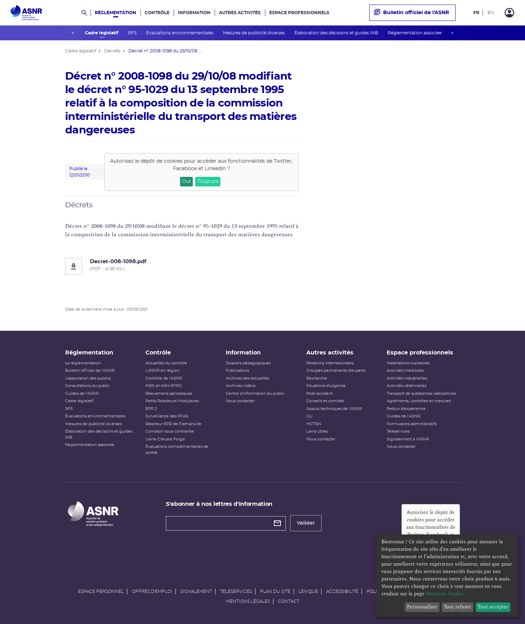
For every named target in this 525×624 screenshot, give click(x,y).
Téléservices (398, 431)
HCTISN (313, 424)
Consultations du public (87, 386)
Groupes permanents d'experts (335, 370)
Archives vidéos (240, 386)
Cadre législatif (100, 33)
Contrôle (157, 13)
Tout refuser (457, 607)
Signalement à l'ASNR (408, 439)
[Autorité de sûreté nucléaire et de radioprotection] (26, 12)
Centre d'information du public (255, 393)
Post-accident (319, 393)
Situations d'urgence (326, 386)
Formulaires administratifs (412, 424)
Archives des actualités (247, 378)
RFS (131, 33)
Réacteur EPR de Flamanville (173, 424)
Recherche (316, 378)
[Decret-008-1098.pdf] (182, 266)
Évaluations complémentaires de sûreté (176, 450)
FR (476, 13)
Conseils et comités (325, 401)
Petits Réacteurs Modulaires (172, 401)
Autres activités (240, 13)
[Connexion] (509, 13)
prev (73, 32)
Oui (186, 181)
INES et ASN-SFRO (163, 386)
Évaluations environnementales (178, 33)
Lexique (308, 591)
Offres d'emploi (152, 591)
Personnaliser (422, 607)
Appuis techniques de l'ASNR (334, 409)
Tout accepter (493, 607)
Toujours (208, 181)
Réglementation (115, 13)
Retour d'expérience (406, 409)
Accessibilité (342, 591)
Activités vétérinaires (406, 386)
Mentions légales (248, 601)
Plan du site (275, 591)
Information (194, 13)
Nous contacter (240, 401)
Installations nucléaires (408, 363)
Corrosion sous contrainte (169, 431)
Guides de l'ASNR (82, 393)
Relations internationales (329, 363)
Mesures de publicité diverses (252, 33)
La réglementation (83, 363)
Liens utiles (317, 431)
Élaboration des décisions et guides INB (335, 33)
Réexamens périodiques (168, 393)
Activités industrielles (407, 378)
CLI (309, 416)
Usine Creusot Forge (165, 439)
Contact (288, 601)
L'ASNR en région (162, 370)
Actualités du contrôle (166, 363)
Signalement (196, 591)
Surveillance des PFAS (166, 416)
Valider (306, 523)
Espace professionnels (299, 13)
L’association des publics (88, 378)
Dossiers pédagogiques (248, 363)
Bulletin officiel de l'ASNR (411, 13)
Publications (237, 370)
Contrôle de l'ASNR (163, 378)
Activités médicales (405, 370)
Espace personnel (101, 591)
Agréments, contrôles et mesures (419, 401)
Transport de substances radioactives (421, 393)
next (452, 32)
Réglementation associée (413, 33)
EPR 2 (151, 409)
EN (490, 13)
